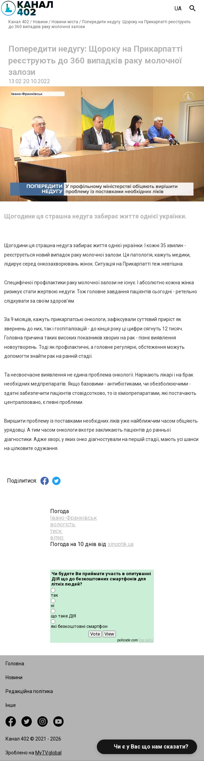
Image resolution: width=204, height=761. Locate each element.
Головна (15, 663)
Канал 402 (18, 21)
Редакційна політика (29, 691)
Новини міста (65, 21)
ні (52, 605)
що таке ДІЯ (63, 616)
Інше (11, 705)
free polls (146, 640)
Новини (40, 21)
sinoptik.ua (120, 544)
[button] (147, 747)
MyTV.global (48, 752)
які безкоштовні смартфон (79, 626)
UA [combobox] (178, 8)
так (54, 595)
